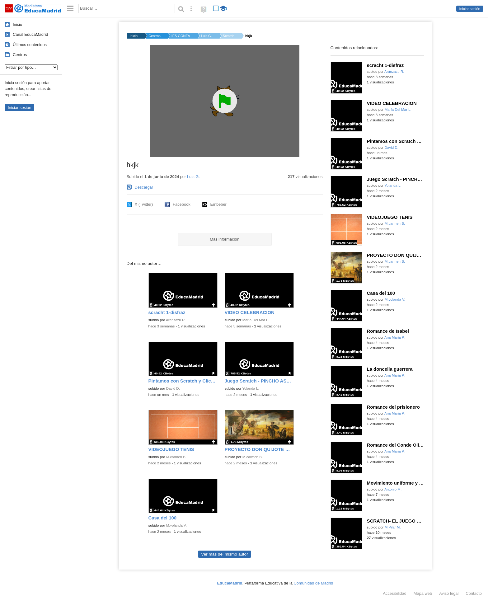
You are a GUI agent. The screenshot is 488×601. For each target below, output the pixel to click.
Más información (224, 239)
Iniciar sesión (469, 9)
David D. (173, 388)
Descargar (144, 187)
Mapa (423, 593)
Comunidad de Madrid (313, 583)
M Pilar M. (393, 527)
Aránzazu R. (176, 320)
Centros (20, 54)
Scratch (228, 36)
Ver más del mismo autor (224, 554)
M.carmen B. (176, 457)
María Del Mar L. (255, 320)
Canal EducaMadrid (30, 34)
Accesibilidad (394, 593)
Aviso (448, 593)
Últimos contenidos (30, 44)
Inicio (17, 24)
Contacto (474, 593)
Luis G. (206, 36)
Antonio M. (392, 489)
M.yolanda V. (176, 525)
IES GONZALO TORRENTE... (180, 36)
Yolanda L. (250, 388)
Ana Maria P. (394, 337)
